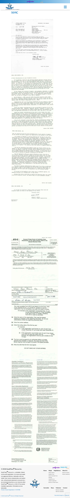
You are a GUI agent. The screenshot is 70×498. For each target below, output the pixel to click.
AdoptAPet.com (52, 479)
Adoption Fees (51, 474)
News (52, 488)
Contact (65, 488)
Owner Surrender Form (53, 475)
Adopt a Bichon (51, 472)
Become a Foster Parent (53, 482)
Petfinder (50, 477)
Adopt (50, 470)
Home (45, 470)
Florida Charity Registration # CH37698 (10, 489)
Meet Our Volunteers (60, 491)
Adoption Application (52, 480)
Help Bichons (57, 470)
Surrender (46, 488)
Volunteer (58, 488)
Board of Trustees (65, 472)
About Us (64, 470)
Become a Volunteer (60, 489)
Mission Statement (66, 474)
